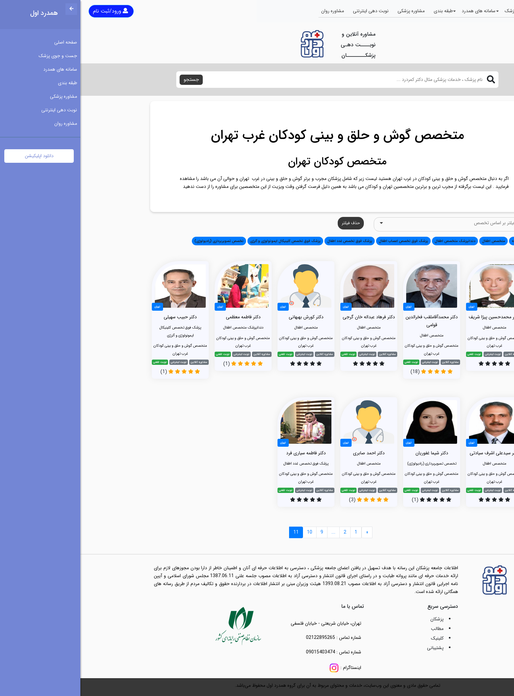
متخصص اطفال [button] (413, 241)
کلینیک (357, 638)
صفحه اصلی (483, 11)
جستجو (110, 80)
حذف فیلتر (270, 223)
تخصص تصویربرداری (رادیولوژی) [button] (138, 241)
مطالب (357, 628)
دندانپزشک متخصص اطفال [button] (374, 241)
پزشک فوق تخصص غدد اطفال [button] (269, 241)
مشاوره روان (252, 11)
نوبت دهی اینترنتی (290, 11)
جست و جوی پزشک (443, 11)
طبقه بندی (362, 11)
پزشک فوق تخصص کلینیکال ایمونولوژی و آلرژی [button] (205, 241)
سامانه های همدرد (398, 11)
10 (229, 532)
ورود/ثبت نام (30, 11)
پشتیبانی (355, 647)
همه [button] (434, 241)
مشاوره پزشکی (330, 11)
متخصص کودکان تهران (257, 162)
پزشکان (356, 619)
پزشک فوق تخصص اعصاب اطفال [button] (323, 241)
